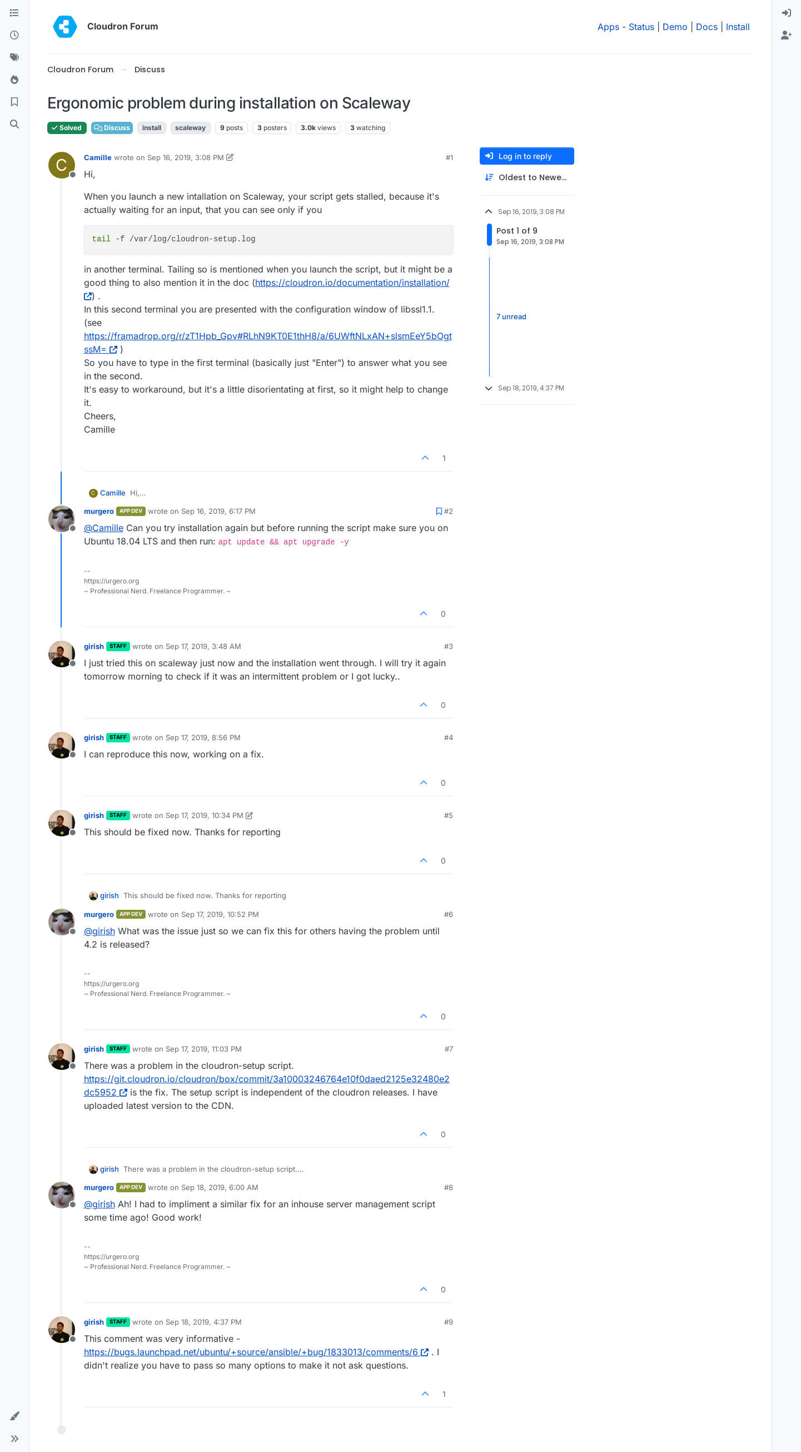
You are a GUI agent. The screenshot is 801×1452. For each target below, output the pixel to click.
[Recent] (14, 35)
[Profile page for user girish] (61, 654)
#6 (448, 914)
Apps (608, 26)
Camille (98, 157)
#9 (448, 1321)
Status (641, 26)
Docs (707, 26)
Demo (675, 26)
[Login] (787, 13)
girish (94, 646)
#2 (448, 511)
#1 (449, 157)
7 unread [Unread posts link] (511, 316)
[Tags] (14, 58)
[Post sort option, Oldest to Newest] (527, 177)
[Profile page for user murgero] (61, 519)
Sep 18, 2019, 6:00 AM (219, 1187)
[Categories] (14, 13)
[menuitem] (787, 13)
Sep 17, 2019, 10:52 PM (220, 914)
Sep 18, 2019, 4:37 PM (204, 1321)
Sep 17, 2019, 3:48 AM (203, 646)
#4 (448, 737)
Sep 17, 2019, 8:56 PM (203, 737)
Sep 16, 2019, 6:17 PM (218, 511)
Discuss (112, 127)
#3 (448, 646)
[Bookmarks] (14, 102)
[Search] (14, 124)
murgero (99, 511)
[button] (14, 1416)
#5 (448, 815)
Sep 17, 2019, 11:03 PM (204, 1048)
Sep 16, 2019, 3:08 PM (185, 157)
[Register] (787, 35)
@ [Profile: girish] (99, 930)
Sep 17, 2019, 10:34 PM (204, 815)
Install (738, 26)
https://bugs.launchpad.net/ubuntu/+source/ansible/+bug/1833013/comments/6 (256, 1351)
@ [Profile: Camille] (103, 527)
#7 (449, 1048)
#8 (448, 1187)
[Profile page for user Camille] (61, 165)
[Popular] (14, 80)
